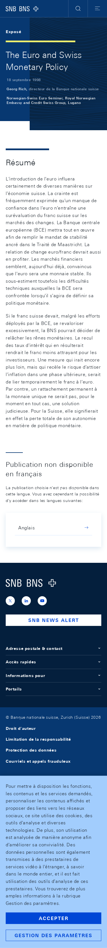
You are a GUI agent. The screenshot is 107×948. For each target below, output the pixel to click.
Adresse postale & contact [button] (53, 648)
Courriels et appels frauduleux (38, 761)
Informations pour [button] (53, 675)
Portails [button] (53, 689)
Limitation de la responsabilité (38, 739)
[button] (78, 8)
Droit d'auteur (21, 728)
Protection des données (31, 750)
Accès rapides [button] (53, 662)
